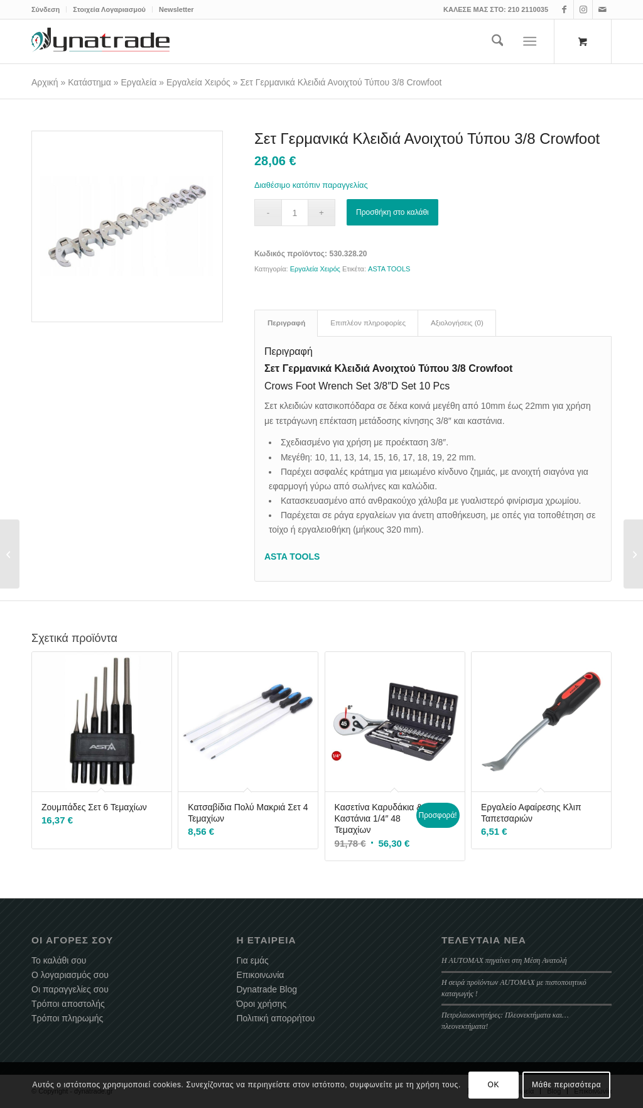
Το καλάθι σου (58, 960)
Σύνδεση (45, 9)
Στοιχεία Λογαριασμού (109, 9)
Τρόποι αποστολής (68, 1004)
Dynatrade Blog (266, 989)
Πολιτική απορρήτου (275, 1018)
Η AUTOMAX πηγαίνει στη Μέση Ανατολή (504, 960)
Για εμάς (252, 960)
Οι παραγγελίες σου (70, 989)
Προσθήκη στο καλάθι (392, 212)
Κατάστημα (89, 82)
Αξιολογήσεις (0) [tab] (457, 323)
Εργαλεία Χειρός (198, 82)
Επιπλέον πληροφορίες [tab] (368, 323)
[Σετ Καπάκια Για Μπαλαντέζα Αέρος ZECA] (9, 554)
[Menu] (530, 41)
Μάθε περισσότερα (566, 1084)
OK (494, 1084)
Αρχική (44, 82)
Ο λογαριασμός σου (70, 975)
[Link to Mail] (602, 9)
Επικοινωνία (260, 975)
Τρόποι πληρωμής (67, 1018)
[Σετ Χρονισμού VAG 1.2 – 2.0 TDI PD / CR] (633, 554)
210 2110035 (528, 9)
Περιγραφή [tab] (286, 323)
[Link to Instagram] (583, 9)
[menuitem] (49, 9)
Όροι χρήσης (261, 1004)
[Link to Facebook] (564, 9)
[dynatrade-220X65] (100, 41)
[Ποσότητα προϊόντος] (294, 212)
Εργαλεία (139, 82)
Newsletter (176, 9)
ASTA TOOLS (389, 269)
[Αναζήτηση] (498, 41)
